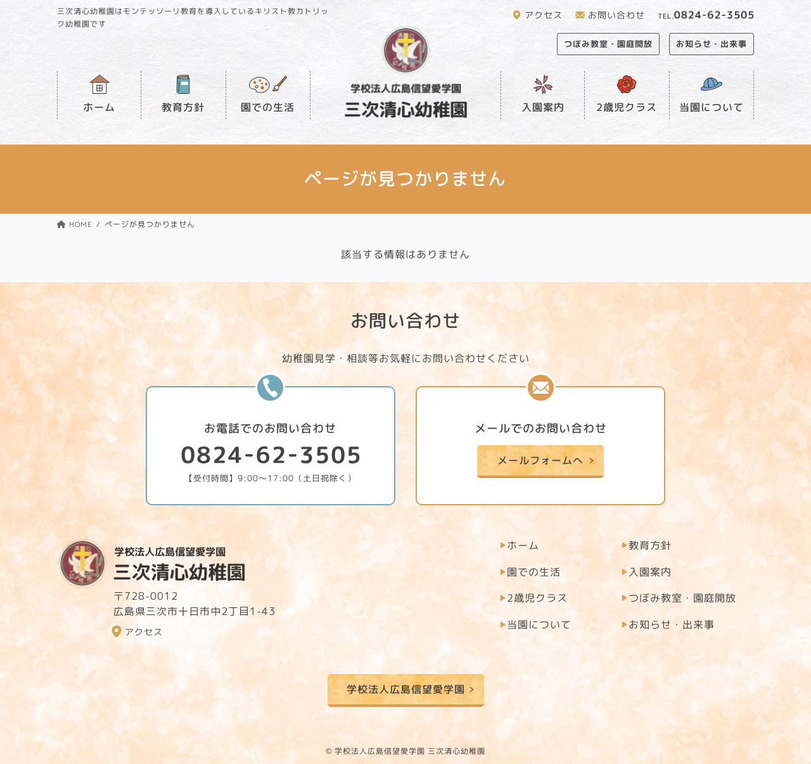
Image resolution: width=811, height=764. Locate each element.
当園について (711, 107)
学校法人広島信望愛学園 (405, 689)
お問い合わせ (616, 15)
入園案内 (543, 107)
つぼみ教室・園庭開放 (608, 43)
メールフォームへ (540, 460)
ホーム (99, 107)
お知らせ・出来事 (711, 43)
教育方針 (183, 107)
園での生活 (268, 107)
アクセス (544, 15)
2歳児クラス (626, 107)
